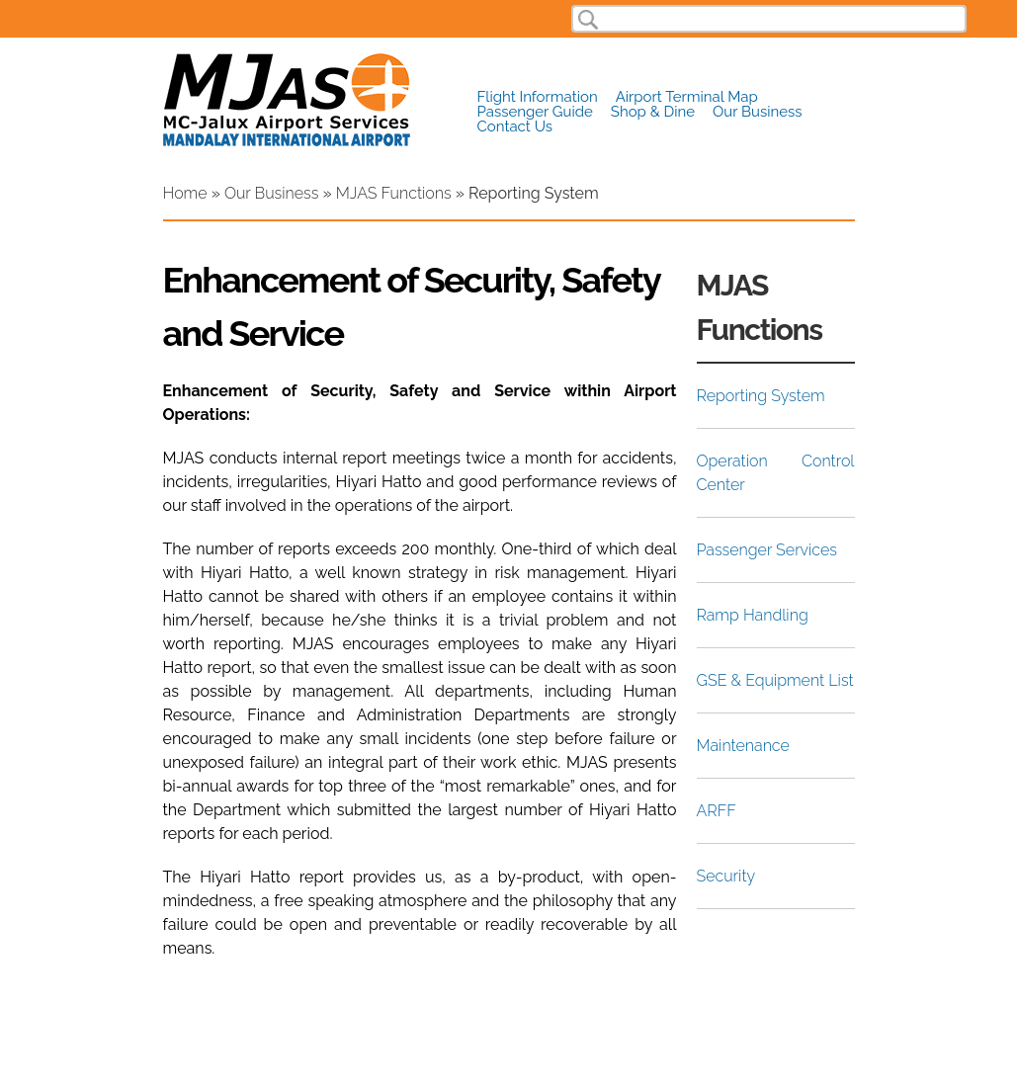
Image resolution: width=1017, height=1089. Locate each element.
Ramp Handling (752, 615)
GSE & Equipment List (775, 680)
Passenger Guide (535, 112)
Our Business (757, 112)
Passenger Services (767, 550)
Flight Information (537, 97)
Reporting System (761, 395)
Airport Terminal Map (687, 97)
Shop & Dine (653, 112)
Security (726, 876)
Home (185, 193)
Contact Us (515, 127)
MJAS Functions (394, 193)
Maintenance (743, 745)
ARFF (716, 810)
